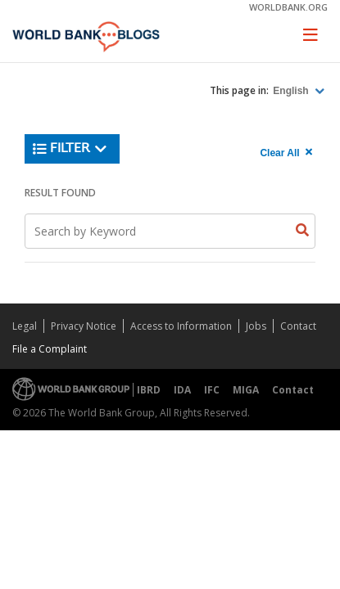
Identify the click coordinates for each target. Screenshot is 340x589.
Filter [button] (70, 148)
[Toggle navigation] (310, 34)
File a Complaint (49, 349)
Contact (298, 326)
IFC (212, 390)
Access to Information (181, 326)
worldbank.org (288, 6)
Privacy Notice (83, 326)
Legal (24, 326)
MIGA (246, 390)
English (292, 91)
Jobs (256, 326)
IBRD (149, 390)
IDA (182, 390)
